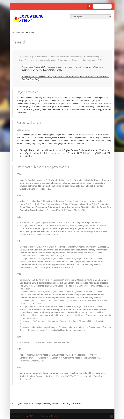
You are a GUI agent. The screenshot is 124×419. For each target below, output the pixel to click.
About (21, 32)
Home (15, 32)
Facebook (89, 6)
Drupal (53, 416)
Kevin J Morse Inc (32, 416)
